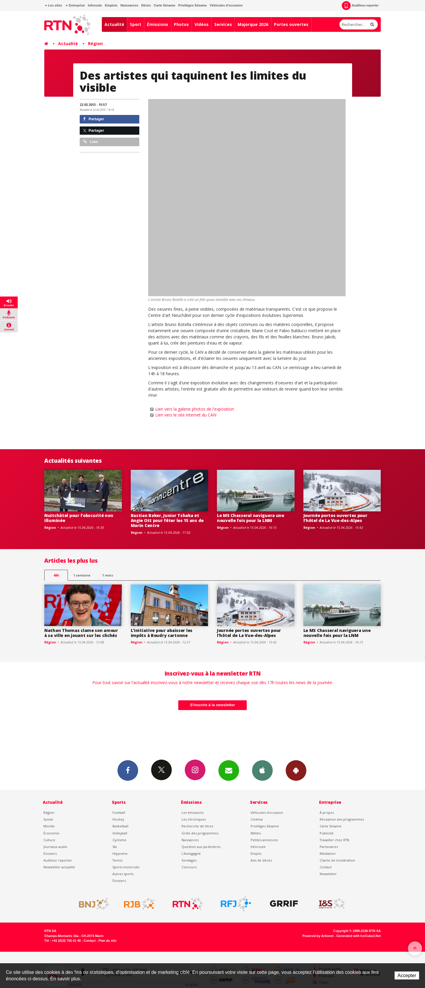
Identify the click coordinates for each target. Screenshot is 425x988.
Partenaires (329, 847)
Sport (135, 24)
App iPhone (262, 770)
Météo (256, 833)
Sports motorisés (125, 867)
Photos (181, 24)
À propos (327, 812)
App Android (296, 770)
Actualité (114, 24)
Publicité (327, 833)
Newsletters (228, 770)
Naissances (129, 5)
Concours (189, 867)
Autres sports (122, 874)
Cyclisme (119, 840)
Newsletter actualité (59, 867)
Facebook (127, 770)
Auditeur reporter (57, 860)
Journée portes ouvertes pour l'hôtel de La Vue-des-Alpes (335, 518)
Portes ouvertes (291, 24)
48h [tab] (56, 575)
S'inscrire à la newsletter (212, 705)
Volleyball (119, 833)
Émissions (157, 24)
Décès (146, 5)
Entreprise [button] (75, 5)
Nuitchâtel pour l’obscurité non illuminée (78, 518)
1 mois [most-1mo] (107, 575)
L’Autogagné (191, 853)
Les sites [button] (53, 5)
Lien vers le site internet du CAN (185, 415)
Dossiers (50, 853)
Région (95, 43)
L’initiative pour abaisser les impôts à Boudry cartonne (162, 633)
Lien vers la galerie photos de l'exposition (194, 409)
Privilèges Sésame (192, 5)
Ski (114, 847)
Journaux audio (55, 847)
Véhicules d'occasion (226, 5)
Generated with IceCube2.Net (358, 936)
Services (223, 24)
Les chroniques (194, 819)
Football (118, 812)
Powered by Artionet (318, 936)
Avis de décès (261, 860)
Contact (326, 867)
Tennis (117, 860)
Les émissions (192, 812)
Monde (49, 826)
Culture (49, 840)
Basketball (120, 826)
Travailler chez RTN (334, 840)
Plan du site (107, 940)
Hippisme (120, 853)
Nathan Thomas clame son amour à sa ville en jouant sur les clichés (81, 633)
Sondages (189, 860)
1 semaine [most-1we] (81, 575)
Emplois (111, 5)
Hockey (118, 819)
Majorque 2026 (253, 24)
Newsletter (328, 874)
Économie (51, 833)
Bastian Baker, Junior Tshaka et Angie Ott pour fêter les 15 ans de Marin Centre (167, 520)
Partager (93, 119)
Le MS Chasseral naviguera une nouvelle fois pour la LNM (250, 518)
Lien (90, 141)
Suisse (48, 819)
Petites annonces (264, 840)
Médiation (328, 853)
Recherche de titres (197, 826)
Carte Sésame (164, 5)
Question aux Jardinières (201, 847)
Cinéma (257, 819)
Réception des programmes (342, 819)
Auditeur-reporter (360, 5)
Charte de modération (337, 860)
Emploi (256, 853)
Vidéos (201, 24)
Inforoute (95, 5)
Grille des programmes (200, 833)
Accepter (407, 975)
